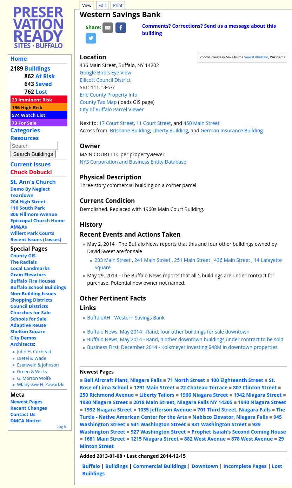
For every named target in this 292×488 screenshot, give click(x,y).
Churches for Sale (31, 312)
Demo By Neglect (30, 189)
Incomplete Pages (245, 466)
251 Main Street (192, 260)
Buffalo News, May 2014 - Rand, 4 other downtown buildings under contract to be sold (185, 339)
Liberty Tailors (156, 394)
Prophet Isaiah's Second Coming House (239, 431)
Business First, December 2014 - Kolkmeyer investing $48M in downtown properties (182, 347)
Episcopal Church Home (38, 220)
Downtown (205, 466)
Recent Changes (29, 408)
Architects (22, 344)
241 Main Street (153, 260)
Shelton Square (28, 331)
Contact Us (23, 414)
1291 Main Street (154, 387)
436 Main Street (232, 260)
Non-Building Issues (33, 293)
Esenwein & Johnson (38, 365)
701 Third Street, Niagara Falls (234, 409)
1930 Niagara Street (104, 402)
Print (117, 5)
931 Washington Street (219, 424)
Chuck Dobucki (31, 172)
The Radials (24, 262)
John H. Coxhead (34, 352)
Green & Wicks (32, 372)
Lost (41, 91)
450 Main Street (202, 123)
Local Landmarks (30, 268)
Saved (43, 84)
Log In (62, 426)
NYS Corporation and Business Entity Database (133, 161)
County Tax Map (98, 102)
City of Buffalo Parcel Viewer (112, 109)
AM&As (19, 227)
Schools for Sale (29, 319)
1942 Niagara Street (258, 394)
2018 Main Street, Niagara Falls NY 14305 (182, 402)
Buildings (37, 68)
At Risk (45, 76)
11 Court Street (153, 123)
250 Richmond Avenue (107, 394)
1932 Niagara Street (108, 409)
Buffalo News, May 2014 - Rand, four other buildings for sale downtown (168, 331)
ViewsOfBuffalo (256, 57)
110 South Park (28, 208)
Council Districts (29, 306)
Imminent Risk (35, 100)
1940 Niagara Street (262, 402)
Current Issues (31, 164)
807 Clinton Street (255, 387)
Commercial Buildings (159, 466)
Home (19, 58)
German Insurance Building (231, 130)
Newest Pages (26, 401)
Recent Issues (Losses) (36, 239)
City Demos (23, 338)
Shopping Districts (32, 300)
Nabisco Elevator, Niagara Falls (230, 417)
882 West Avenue (205, 438)
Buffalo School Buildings (38, 287)
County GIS (23, 255)
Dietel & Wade (31, 358)
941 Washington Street (158, 424)
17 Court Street (116, 123)
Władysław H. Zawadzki (40, 385)
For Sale (27, 123)
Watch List (33, 115)
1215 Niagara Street (155, 438)
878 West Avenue (252, 438)
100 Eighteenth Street (237, 380)
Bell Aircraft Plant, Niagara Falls (123, 380)
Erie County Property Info (108, 94)
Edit (102, 5)
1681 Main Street (104, 438)
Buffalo (91, 466)
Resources (25, 138)
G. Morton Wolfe (34, 378)
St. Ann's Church (33, 182)
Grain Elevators (28, 274)
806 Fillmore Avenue (34, 214)
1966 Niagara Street (204, 394)
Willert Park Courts (32, 233)
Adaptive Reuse (28, 325)
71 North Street (186, 380)
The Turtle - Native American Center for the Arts (182, 413)
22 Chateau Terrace (204, 387)
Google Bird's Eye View (105, 72)
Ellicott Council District (105, 80)
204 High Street (28, 201)
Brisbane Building (130, 130)
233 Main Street (113, 260)
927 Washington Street (158, 431)
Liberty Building (170, 130)
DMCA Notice (26, 420)
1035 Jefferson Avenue (165, 409)
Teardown (22, 195)
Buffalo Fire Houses (33, 281)
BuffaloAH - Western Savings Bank (126, 317)
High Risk (31, 107)
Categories (25, 130)
